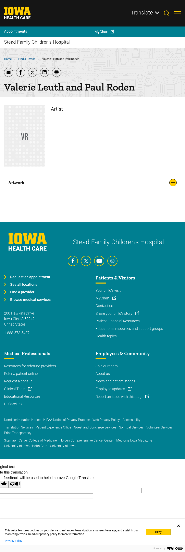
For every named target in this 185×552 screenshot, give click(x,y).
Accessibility (131, 420)
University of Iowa (63, 446)
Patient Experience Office (53, 427)
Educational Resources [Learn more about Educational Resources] (22, 396)
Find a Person (27, 59)
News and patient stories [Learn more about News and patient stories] (115, 381)
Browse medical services (30, 299)
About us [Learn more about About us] (103, 373)
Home (8, 59)
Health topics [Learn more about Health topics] (106, 336)
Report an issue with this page (119, 396)
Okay (158, 532)
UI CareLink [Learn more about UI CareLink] (13, 404)
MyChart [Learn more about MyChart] (103, 298)
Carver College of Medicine (38, 440)
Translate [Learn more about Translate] (142, 12)
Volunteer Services (159, 427)
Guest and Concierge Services (95, 427)
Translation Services (18, 427)
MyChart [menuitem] (102, 32)
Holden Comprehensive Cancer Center (86, 440)
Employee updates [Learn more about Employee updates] (111, 389)
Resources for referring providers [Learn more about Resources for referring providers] (30, 366)
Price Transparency (18, 433)
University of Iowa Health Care (25, 446)
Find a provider (22, 292)
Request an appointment (30, 277)
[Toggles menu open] (177, 13)
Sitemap (10, 440)
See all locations (23, 284)
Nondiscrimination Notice (22, 420)
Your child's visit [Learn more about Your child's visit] (108, 290)
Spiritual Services (131, 427)
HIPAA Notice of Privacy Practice (66, 420)
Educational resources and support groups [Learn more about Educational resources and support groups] (129, 328)
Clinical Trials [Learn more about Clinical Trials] (15, 389)
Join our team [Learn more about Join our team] (107, 366)
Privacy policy (13, 540)
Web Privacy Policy (106, 420)
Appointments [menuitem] (15, 31)
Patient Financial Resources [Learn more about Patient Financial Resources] (118, 321)
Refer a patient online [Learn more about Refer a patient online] (21, 373)
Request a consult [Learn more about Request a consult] (18, 381)
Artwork (16, 182)
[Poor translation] (14, 484)
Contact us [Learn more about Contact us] (104, 306)
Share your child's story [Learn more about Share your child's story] (114, 313)
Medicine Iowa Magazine (134, 440)
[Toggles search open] (169, 13)
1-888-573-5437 (16, 333)
